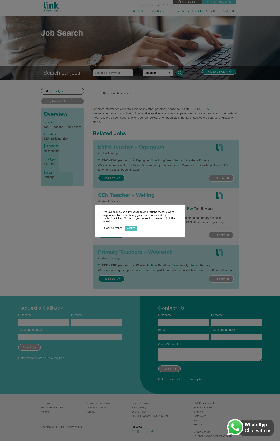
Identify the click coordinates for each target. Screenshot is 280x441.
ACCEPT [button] (131, 228)
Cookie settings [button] (113, 227)
